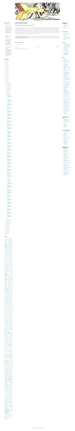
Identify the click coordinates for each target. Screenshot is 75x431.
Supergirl (11, 378)
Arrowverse (6, 241)
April (8, 219)
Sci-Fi (11, 364)
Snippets (11, 372)
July (7, 91)
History (10, 302)
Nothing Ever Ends (7, 345)
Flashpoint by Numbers (9, 173)
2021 (7, 68)
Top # (11, 398)
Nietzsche (6, 342)
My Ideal (8, 337)
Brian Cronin (9, 254)
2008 (7, 228)
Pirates (10, 348)
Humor (6, 307)
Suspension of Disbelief (66, 174)
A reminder (8, 181)
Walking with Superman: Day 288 (9, 203)
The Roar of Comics (67, 169)
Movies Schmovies (67, 50)
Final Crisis (7, 288)
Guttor (5, 299)
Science (7, 365)
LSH (9, 326)
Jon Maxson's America (66, 49)
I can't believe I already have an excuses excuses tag (8, 308)
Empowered (9, 281)
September (8, 88)
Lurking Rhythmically (66, 90)
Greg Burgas (6, 298)
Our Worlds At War (8, 347)
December (8, 83)
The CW (7, 391)
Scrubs (9, 366)
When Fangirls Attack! (66, 112)
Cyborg (7, 272)
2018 (7, 71)
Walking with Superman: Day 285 (9, 213)
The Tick (9, 393)
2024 (7, 63)
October (8, 86)
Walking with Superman (24, 37)
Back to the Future (7, 243)
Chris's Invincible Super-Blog (66, 75)
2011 (7, 82)
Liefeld (10, 320)
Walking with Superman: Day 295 (9, 170)
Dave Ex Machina (66, 83)
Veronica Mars (7, 406)
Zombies (6, 418)
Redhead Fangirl (66, 100)
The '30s (9, 386)
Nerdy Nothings (66, 52)
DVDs (5, 280)
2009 (7, 227)
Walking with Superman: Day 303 (9, 143)
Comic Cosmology (8, 262)
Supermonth (6, 384)
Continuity (8, 267)
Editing (10, 280)
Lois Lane (8, 325)
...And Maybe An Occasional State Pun (67, 44)
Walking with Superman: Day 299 (9, 156)
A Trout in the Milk (67, 110)
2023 (7, 65)
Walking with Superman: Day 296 (9, 167)
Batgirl (10, 244)
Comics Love (7, 265)
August (8, 89)
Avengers (6, 242)
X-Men (9, 417)
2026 (7, 60)
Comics (6, 263)
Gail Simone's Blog (67, 33)
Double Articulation (67, 84)
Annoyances (9, 239)
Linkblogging (6, 321)
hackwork (9, 299)
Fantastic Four (10, 287)
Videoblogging (7, 408)
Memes (6, 331)
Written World (66, 113)
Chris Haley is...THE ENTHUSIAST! (67, 120)
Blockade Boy (66, 149)
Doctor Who (7, 278)
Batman (6, 245)
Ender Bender (7, 282)
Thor (10, 396)
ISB (10, 311)
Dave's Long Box (66, 153)
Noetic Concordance (67, 93)
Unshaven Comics (7, 404)
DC (11, 272)
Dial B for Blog (66, 156)
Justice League (10, 314)
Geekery (8, 292)
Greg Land (10, 298)
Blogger (41, 427)
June (7, 92)
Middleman (9, 333)
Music (11, 336)
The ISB (11, 391)
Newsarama (65, 140)
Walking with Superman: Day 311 (9, 108)
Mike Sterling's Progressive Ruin (66, 92)
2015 (7, 76)
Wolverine (6, 416)
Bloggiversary (8, 250)
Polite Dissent (66, 95)
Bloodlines (6, 251)
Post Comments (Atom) (23, 48)
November (8, 85)
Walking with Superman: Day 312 (9, 104)
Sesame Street (9, 367)
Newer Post (17, 46)
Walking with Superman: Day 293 (9, 183)
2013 (7, 79)
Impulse (11, 310)
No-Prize (6, 344)
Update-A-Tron (66, 144)
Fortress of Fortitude (67, 162)
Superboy (6, 378)
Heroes (6, 302)
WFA (6, 415)
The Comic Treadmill (67, 78)
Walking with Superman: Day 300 (9, 153)
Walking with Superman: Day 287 (9, 206)
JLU (11, 313)
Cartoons (6, 260)
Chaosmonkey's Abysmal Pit (66, 151)
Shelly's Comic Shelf (67, 106)
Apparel (6, 240)
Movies (11, 335)
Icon (6, 310)
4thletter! (65, 59)
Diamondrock (6, 277)
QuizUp (10, 357)
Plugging (6, 349)
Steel (10, 377)
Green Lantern (8, 297)
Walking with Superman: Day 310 (9, 111)
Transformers (7, 402)
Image (8, 310)
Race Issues (6, 358)
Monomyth (6, 335)
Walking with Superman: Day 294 (9, 176)
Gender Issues (7, 293)
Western (11, 414)
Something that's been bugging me (9, 125)
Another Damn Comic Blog (66, 65)
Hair (11, 299)
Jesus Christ (6, 312)
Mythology (6, 338)
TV (5, 403)
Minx (10, 334)
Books (10, 252)
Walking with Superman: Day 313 (9, 101)
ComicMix (65, 135)
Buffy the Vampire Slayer (8, 255)
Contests (11, 266)
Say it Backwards (66, 103)
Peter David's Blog (66, 37)
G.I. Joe (11, 291)
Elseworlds (6, 281)
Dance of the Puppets (67, 81)
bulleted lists (6, 256)
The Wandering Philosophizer (66, 54)
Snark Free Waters (66, 172)
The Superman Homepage (66, 142)
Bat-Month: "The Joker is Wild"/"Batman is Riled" (8, 37)
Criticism (6, 271)
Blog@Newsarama (67, 66)
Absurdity (8, 238)
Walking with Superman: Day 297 (9, 163)
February (8, 222)
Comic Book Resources (66, 134)
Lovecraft (6, 326)
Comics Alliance (66, 136)
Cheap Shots (7, 261)
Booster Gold (6, 253)
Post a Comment (19, 44)
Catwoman (11, 260)
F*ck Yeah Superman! (65, 124)
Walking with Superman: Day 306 (9, 128)
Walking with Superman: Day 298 (9, 160)
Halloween (7, 300)
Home (38, 46)
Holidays (6, 303)
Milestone (6, 334)
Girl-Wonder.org (66, 85)
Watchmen (7, 414)
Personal (6, 348)
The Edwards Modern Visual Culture (67, 47)
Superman (19, 37)
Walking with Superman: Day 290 (9, 196)
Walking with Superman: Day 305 (9, 136)
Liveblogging (8, 322)
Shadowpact (6, 368)
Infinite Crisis (7, 311)
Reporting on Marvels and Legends (67, 102)
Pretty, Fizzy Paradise (67, 98)
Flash (5, 289)
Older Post (58, 46)
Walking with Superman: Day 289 (9, 199)
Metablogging (7, 332)
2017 (7, 73)
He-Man (9, 301)
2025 (7, 62)
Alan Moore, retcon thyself (9, 190)
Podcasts (10, 349)
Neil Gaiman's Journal (66, 35)
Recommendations (7, 360)
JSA (6, 314)
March (8, 220)
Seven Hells (65, 171)
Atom (10, 241)
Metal (5, 333)
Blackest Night (10, 249)
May (7, 94)
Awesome (9, 242)
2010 (7, 225)
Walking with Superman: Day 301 (9, 150)
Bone (6, 252)
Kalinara (7, 315)
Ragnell (10, 358)
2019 (7, 70)
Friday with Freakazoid (8, 290)
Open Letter (10, 346)
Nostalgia (9, 344)
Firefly (10, 288)
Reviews (6, 361)
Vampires (10, 405)
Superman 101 (66, 107)
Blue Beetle (10, 251)
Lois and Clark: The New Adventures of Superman (8, 323)
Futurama (7, 291)
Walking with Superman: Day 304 (9, 139)
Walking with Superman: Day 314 (9, 96)
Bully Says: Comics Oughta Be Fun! (67, 73)
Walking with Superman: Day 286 (9, 209)
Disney (10, 277)
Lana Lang (10, 315)
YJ (11, 417)
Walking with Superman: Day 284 (9, 216)
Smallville (7, 372)
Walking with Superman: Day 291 (9, 192)
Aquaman (9, 240)
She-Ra (11, 370)
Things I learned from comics (8, 394)
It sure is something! (9, 179)
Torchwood (7, 399)
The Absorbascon (66, 60)
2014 (7, 77)
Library (7, 320)
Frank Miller (9, 289)
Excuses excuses (7, 286)
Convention (6, 268)
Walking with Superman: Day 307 (9, 121)
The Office (7, 392)
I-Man (11, 309)
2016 (7, 74)
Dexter (10, 276)
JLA (8, 313)
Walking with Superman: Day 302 (9, 146)
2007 (7, 230)
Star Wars (6, 377)
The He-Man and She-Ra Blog (66, 87)
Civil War (11, 261)
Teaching (9, 385)
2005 (7, 233)
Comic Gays (66, 76)
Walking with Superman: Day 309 (9, 115)
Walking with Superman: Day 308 (9, 118)
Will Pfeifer (9, 415)
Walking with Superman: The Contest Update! (9, 132)
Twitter (10, 403)
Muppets (7, 336)
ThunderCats (6, 397)
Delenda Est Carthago (65, 155)
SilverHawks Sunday (9, 371)
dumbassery (7, 279)
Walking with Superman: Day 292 (9, 187)
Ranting (6, 359)
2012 (7, 80)
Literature (11, 321)
